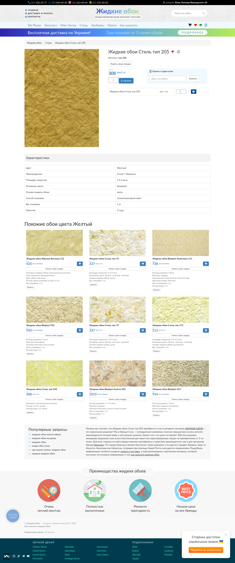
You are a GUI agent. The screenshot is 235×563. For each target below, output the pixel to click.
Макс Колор (68, 25)
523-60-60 (100, 2)
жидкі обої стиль (41, 445)
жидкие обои (39, 442)
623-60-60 (79, 2)
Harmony (101, 550)
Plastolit (168, 554)
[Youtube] (28, 556)
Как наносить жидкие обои (37, 526)
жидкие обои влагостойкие (46, 434)
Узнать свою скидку (120, 63)
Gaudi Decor (39, 550)
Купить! (193, 78)
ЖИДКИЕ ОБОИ (194, 428)
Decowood (102, 547)
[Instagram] (14, 556)
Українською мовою (33, 532)
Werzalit (136, 554)
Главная (33, 10)
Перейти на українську (206, 550)
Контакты (34, 17)
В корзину (126, 80)
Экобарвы (97, 25)
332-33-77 (39, 2)
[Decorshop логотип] (13, 546)
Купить (30, 287)
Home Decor (39, 554)
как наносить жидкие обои (145, 454)
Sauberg (168, 550)
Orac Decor (103, 554)
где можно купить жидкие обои (49, 449)
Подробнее (193, 32)
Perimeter (38, 558)
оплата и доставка (130, 451)
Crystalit (168, 547)
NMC (67, 554)
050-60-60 (59, 2)
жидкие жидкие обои (43, 453)
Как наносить (129, 25)
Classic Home (40, 547)
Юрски (112, 25)
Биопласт (51, 25)
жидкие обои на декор (44, 438)
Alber (135, 547)
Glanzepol (70, 550)
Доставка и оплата (40, 13)
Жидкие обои (117, 11)
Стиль (84, 25)
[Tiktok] (18, 556)
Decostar (69, 547)
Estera (135, 550)
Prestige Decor (72, 558)
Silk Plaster (34, 25)
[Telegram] (23, 556)
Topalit (135, 558)
